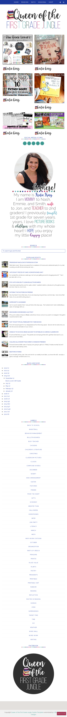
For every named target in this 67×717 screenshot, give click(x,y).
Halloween (33, 510)
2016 (5, 399)
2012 (5, 409)
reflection (33, 595)
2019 (5, 376)
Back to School (33, 425)
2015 (5, 401)
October (33, 542)
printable (33, 579)
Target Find (33, 615)
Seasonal (42, 2)
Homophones (33, 514)
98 (21, 93)
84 (21, 62)
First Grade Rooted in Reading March (49, 115)
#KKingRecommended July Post (17, 76)
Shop (51, 2)
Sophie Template (37, 712)
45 (21, 127)
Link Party (34, 522)
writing (33, 639)
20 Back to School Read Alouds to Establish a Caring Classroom (34, 332)
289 (53, 127)
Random (33, 587)
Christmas (34, 453)
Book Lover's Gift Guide (17, 36)
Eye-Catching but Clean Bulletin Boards (25, 282)
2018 (5, 394)
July (7, 383)
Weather (33, 627)
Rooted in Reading (33, 599)
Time (33, 619)
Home (16, 2)
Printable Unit (33, 583)
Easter (33, 482)
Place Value (33, 562)
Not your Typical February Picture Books (25, 322)
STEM (33, 607)
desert (33, 474)
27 (53, 101)
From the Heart (33, 494)
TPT (33, 623)
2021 (5, 370)
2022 (6, 368)
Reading (24, 2)
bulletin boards (33, 437)
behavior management (33, 433)
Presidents (33, 575)
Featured (33, 486)
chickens (33, 445)
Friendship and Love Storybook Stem (23, 262)
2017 (5, 396)
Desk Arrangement (33, 478)
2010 (5, 414)
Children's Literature (33, 449)
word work (33, 635)
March (33, 530)
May (7, 386)
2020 (6, 373)
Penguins (33, 554)
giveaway (33, 502)
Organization (33, 546)
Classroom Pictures (33, 457)
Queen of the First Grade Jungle (21, 712)
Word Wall (33, 631)
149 (53, 62)
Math (33, 2)
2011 (5, 411)
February (9, 388)
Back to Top (61, 713)
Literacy (33, 526)
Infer (34, 518)
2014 (5, 404)
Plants (33, 566)
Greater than (33, 506)
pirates (33, 558)
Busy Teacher (33, 441)
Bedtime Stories (15, 352)
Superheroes (33, 611)
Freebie (33, 490)
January (8, 391)
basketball (33, 429)
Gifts (33, 498)
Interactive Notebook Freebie (21, 292)
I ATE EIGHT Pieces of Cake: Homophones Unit (26, 272)
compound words (33, 465)
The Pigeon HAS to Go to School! (49, 76)
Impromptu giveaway (17, 302)
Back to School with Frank (49, 37)
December (9, 378)
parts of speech (33, 550)
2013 (5, 406)
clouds (33, 461)
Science (33, 603)
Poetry (33, 570)
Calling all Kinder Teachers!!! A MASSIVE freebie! (27, 342)
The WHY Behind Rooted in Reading (17, 115)
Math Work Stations (33, 538)
